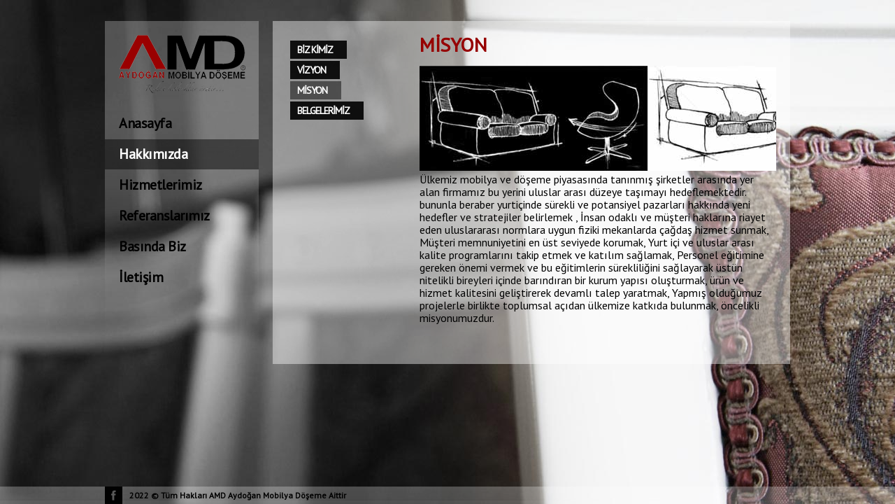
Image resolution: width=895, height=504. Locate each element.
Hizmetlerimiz (160, 185)
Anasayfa (145, 123)
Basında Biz (152, 246)
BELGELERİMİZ (323, 110)
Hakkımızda (153, 154)
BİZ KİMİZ (315, 49)
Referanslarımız (164, 215)
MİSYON (312, 90)
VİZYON (311, 70)
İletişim (141, 277)
